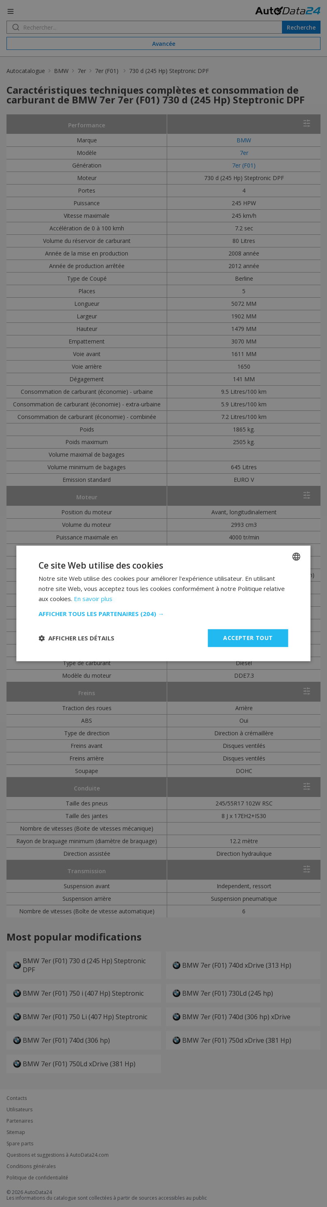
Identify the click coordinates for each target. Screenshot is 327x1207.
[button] (163, 613)
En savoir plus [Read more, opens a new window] (93, 599)
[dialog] (163, 603)
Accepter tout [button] (248, 638)
